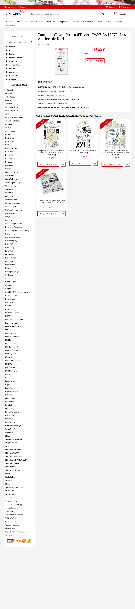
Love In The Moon (12, 336)
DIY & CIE (9, 244)
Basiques (13, 79)
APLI (7, 114)
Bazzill (7, 145)
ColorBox (9, 196)
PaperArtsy (9, 388)
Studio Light (10, 494)
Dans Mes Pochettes (13, 227)
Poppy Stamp (10, 408)
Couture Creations (12, 203)
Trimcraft (9, 511)
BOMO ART (9, 165)
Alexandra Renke (12, 107)
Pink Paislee (10, 405)
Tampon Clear (11, 497)
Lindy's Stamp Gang (13, 326)
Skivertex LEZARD (12, 463)
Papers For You (11, 391)
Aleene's (8, 104)
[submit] (103, 14)
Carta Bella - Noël (12, 179)
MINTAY (8, 364)
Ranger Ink (9, 415)
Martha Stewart (11, 347)
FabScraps (9, 261)
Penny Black (10, 398)
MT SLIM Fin (10, 367)
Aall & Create (10, 97)
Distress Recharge (12, 237)
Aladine (8, 100)
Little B (8, 330)
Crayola (8, 217)
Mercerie (12, 68)
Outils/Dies (13, 61)
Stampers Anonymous (14, 487)
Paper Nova (10, 381)
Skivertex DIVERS (12, 453)
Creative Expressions (13, 223)
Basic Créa (9, 138)
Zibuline (8, 535)
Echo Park (9, 251)
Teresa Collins (11, 501)
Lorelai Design (11, 333)
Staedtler (9, 480)
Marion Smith (10, 343)
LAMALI (8, 316)
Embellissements (16, 57)
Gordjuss (8, 285)
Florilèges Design (12, 271)
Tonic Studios (10, 508)
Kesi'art (8, 306)
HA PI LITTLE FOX (12, 295)
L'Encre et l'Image (12, 309)
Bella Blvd (9, 151)
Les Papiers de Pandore (14, 323)
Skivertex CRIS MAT (13, 449)
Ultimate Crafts (11, 521)
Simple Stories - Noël (13, 439)
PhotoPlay (9, 402)
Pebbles (8, 395)
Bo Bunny (9, 162)
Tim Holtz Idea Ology (13, 504)
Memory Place (11, 357)
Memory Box (10, 354)
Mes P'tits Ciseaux (12, 360)
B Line (7, 134)
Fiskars (8, 268)
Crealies (8, 220)
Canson (8, 169)
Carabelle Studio (11, 172)
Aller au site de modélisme (14, 7)
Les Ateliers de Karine (14, 319)
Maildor (8, 340)
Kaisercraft (9, 302)
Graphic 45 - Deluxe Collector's (17, 292)
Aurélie (8, 128)
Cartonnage (14, 72)
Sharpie (8, 436)
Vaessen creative (12, 525)
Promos (119, 21)
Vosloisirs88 (10, 528)
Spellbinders (10, 477)
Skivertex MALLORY (13, 467)
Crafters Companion (13, 210)
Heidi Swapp (10, 299)
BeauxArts (13, 76)
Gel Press (9, 275)
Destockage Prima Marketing (17, 230)
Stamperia (9, 484)
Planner (12, 46)
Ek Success (9, 254)
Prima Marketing (12, 412)
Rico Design (10, 422)
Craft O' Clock (10, 206)
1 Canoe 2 (9, 90)
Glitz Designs (10, 282)
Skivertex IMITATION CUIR (16, 460)
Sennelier (9, 432)
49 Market (9, 93)
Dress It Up (9, 247)
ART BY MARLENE (12, 121)
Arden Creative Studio (14, 117)
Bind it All (9, 155)
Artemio (8, 124)
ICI (87, 107)
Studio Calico (10, 491)
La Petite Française (12, 312)
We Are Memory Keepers (15, 532)
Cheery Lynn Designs (13, 182)
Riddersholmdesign (13, 425)
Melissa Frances (11, 350)
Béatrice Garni (11, 148)
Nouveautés (10, 25)
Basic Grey (9, 141)
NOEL (11, 50)
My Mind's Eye (11, 371)
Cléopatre (9, 193)
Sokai (7, 473)
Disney (8, 234)
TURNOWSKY (10, 518)
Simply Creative (11, 443)
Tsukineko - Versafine (14, 515)
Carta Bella (9, 175)
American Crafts (11, 110)
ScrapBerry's (10, 429)
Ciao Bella (9, 189)
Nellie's (8, 374)
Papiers (12, 54)
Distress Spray (11, 241)
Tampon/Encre (15, 65)
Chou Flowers (10, 186)
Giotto (7, 278)
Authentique (10, 131)
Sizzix (7, 446)
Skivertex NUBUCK (12, 470)
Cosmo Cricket (11, 199)
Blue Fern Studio (12, 158)
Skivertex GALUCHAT (13, 456)
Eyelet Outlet (10, 258)
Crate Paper (10, 213)
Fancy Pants (10, 265)
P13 (6, 378)
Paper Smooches (12, 384)
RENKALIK (9, 419)
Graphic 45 (9, 288)
